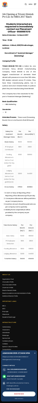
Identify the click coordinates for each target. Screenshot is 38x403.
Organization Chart (8, 279)
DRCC (4, 306)
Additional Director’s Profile (10, 296)
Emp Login (5, 311)
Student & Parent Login (9, 317)
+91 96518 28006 (12, 372)
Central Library (6, 327)
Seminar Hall (6, 338)
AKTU (3, 309)
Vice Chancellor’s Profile (9, 285)
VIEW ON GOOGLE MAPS (13, 389)
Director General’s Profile (9, 290)
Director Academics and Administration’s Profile (16, 293)
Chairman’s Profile (7, 287)
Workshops (5, 335)
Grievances (5, 314)
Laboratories (6, 332)
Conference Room (7, 341)
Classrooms (6, 330)
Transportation (6, 349)
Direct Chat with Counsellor (15, 379)
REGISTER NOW (19, 394)
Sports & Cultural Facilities (10, 346)
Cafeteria (5, 344)
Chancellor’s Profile (7, 282)
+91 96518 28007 (23, 372)
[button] (32, 4)
